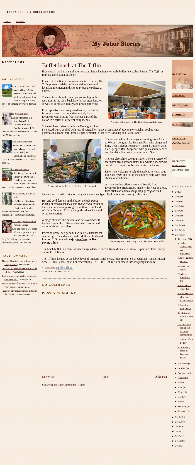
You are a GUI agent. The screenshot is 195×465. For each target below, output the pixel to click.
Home (105, 376)
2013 (178, 431)
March (181, 401)
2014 (178, 426)
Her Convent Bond (19, 114)
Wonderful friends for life (183, 277)
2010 (178, 446)
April (180, 397)
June (180, 387)
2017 (178, 235)
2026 (178, 192)
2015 (178, 422)
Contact (7, 21)
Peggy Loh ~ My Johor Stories (31, 12)
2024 (178, 201)
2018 (178, 230)
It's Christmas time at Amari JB (185, 316)
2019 (178, 225)
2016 (178, 417)
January (182, 411)
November (183, 363)
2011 (177, 441)
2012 (178, 436)
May (180, 392)
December (183, 239)
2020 (178, 220)
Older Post (161, 376)
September (183, 373)
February (182, 406)
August (181, 378)
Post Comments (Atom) (71, 384)
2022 (178, 211)
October (182, 368)
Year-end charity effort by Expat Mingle (185, 297)
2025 (178, 196)
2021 (178, 215)
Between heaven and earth (23, 86)
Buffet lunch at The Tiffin (71, 65)
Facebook (20, 21)
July (180, 382)
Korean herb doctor (20, 169)
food (67, 271)
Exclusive (57, 271)
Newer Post (48, 376)
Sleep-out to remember (21, 141)
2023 (178, 206)
